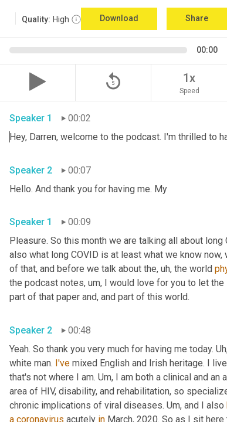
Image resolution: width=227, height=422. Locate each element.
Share (196, 18)
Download (119, 18)
